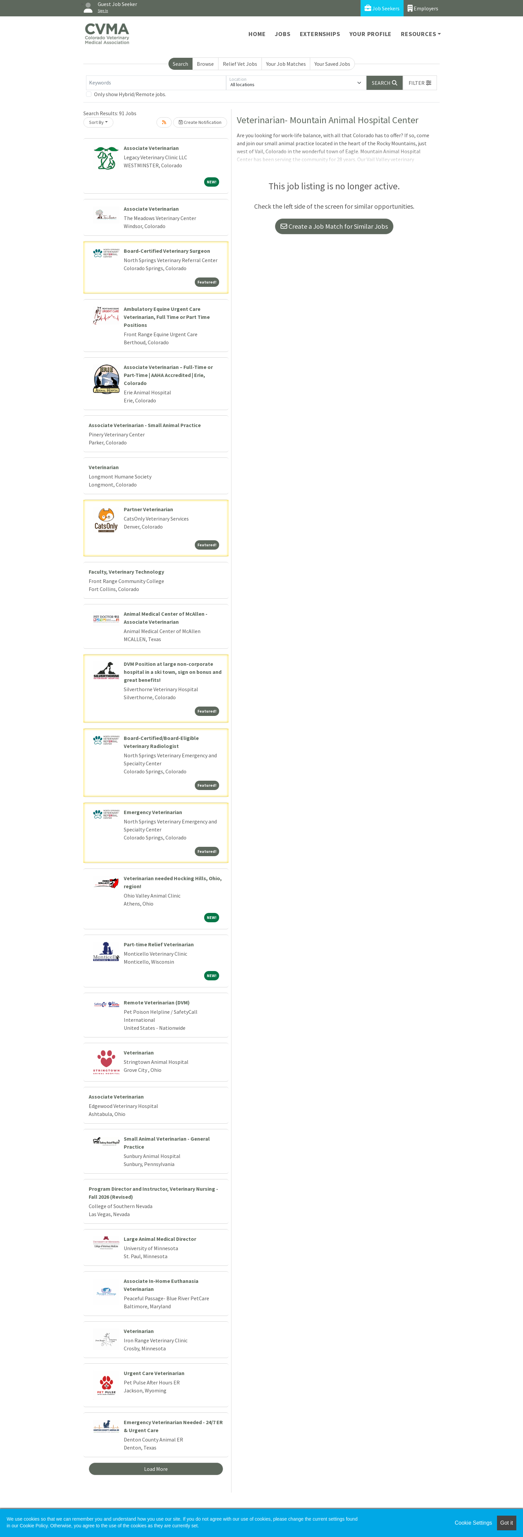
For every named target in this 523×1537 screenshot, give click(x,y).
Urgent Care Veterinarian (154, 1373)
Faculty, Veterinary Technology (126, 571)
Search (180, 63)
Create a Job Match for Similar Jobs (334, 226)
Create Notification (200, 122)
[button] (420, 82)
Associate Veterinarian (151, 148)
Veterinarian (104, 467)
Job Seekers (382, 8)
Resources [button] (418, 34)
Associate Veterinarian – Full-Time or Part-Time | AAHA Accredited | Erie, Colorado (168, 375)
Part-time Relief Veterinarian (159, 944)
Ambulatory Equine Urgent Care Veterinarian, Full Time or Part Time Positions (167, 317)
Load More (156, 1469)
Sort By (96, 122)
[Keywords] (156, 82)
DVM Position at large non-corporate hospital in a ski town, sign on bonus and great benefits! (172, 671)
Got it (506, 1523)
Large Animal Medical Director (160, 1238)
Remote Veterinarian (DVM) (157, 1002)
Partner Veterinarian (148, 509)
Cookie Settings (473, 1523)
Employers (423, 8)
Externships (320, 34)
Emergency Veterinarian (153, 812)
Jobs (282, 34)
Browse (205, 63)
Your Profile (371, 34)
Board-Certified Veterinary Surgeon (167, 250)
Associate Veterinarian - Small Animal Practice (145, 425)
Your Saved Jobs (332, 63)
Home (257, 34)
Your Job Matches (286, 63)
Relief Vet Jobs (240, 63)
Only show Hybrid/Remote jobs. (130, 94)
